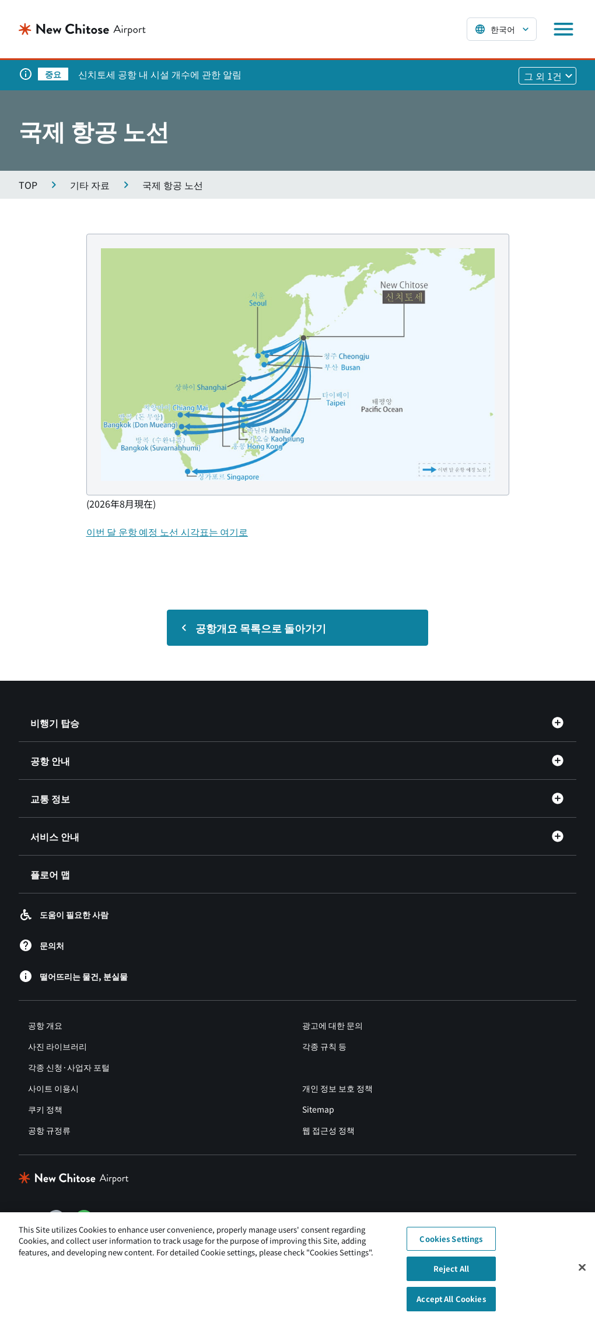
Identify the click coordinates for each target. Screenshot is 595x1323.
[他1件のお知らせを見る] (547, 76)
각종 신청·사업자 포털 (69, 1067)
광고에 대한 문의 (332, 1025)
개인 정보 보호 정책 (337, 1088)
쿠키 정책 (45, 1109)
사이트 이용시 (53, 1088)
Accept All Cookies (450, 1305)
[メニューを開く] (563, 29)
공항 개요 (45, 1025)
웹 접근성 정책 (328, 1130)
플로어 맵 (50, 874)
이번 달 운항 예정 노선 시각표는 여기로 (167, 532)
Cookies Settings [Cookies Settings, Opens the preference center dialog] (450, 1245)
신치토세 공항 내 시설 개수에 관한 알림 (160, 74)
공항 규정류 (49, 1130)
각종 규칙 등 (324, 1046)
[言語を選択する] (502, 29)
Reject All (451, 1275)
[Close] (582, 1274)
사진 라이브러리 (57, 1046)
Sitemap (318, 1109)
